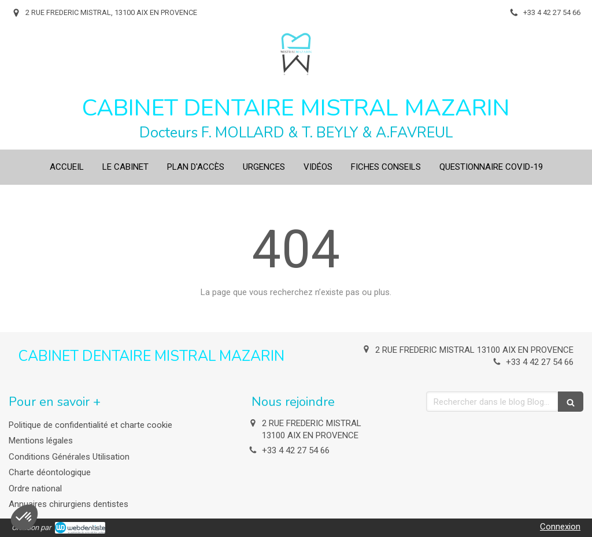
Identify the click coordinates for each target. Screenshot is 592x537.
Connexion (560, 526)
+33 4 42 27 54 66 (540, 362)
